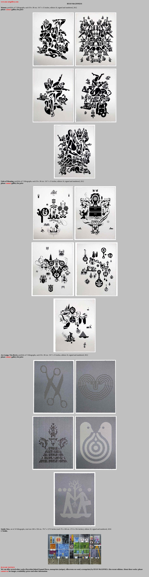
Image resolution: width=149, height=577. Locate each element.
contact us (4, 571)
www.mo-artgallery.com (9, 2)
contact (8, 9)
